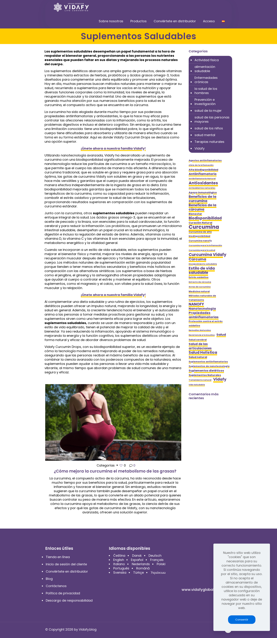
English (118, 560)
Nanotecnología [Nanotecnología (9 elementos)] (202, 309)
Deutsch (155, 555)
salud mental (205, 135)
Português (121, 568)
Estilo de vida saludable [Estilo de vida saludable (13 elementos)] (202, 270)
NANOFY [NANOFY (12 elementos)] (196, 304)
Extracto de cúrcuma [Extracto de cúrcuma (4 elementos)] (200, 282)
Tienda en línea (58, 557)
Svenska (119, 572)
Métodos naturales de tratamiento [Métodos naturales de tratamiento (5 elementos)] (202, 297)
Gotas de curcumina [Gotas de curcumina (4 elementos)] (200, 287)
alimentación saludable (205, 69)
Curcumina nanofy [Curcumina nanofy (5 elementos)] (200, 240)
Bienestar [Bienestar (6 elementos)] (195, 214)
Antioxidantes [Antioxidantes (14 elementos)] (203, 183)
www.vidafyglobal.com (202, 589)
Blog (49, 578)
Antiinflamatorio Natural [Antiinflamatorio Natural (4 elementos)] (202, 178)
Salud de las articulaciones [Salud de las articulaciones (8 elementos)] (200, 346)
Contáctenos (56, 586)
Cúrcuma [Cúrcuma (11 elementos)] (197, 259)
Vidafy (200, 148)
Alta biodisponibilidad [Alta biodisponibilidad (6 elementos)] (203, 169)
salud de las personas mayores (212, 119)
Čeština (119, 555)
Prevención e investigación (205, 101)
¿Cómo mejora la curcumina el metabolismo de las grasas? (115, 471)
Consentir (241, 619)
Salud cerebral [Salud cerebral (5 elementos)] (198, 339)
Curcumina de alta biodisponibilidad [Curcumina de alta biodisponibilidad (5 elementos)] (200, 234)
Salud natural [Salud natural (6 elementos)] (198, 357)
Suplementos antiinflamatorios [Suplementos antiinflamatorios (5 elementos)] (208, 361)
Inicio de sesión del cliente (66, 564)
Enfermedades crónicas (206, 79)
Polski (161, 564)
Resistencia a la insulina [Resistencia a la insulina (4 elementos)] (202, 335)
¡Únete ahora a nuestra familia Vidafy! (113, 148)
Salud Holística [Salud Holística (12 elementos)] (203, 352)
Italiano (119, 564)
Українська (158, 572)
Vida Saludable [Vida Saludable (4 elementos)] (197, 384)
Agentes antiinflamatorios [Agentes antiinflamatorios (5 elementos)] (205, 160)
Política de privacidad (63, 593)
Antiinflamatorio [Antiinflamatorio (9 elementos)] (203, 174)
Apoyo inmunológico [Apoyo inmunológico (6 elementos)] (203, 192)
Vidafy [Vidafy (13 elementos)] (219, 379)
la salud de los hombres (206, 90)
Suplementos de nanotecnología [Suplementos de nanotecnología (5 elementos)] (209, 366)
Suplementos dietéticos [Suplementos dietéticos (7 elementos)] (206, 370)
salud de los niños (209, 128)
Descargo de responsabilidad (69, 600)
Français (157, 560)
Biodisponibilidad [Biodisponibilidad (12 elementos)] (205, 218)
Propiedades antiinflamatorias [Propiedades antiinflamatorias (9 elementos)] (204, 315)
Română (143, 568)
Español (137, 560)
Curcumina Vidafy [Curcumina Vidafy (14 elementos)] (207, 254)
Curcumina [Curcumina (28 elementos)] (204, 227)
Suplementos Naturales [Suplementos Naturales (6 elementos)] (205, 375)
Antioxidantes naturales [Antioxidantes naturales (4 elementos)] (202, 188)
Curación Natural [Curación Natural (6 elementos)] (200, 223)
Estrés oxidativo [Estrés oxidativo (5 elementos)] (198, 277)
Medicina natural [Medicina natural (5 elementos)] (199, 291)
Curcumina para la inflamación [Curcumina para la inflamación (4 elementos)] (205, 245)
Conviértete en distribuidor (67, 571)
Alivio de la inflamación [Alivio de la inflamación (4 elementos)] (201, 165)
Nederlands (141, 564)
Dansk (137, 555)
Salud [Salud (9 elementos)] (221, 335)
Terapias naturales (209, 141)
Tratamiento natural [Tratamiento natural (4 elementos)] (200, 380)
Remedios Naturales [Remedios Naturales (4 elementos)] (200, 330)
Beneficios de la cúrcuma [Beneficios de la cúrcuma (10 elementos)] (202, 207)
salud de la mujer (208, 110)
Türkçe (138, 572)
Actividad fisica (207, 60)
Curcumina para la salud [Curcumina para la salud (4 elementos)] (202, 250)
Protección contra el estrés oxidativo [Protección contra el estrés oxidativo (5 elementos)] (206, 323)
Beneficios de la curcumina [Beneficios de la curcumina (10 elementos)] (202, 199)
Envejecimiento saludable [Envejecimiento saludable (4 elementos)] (203, 264)
